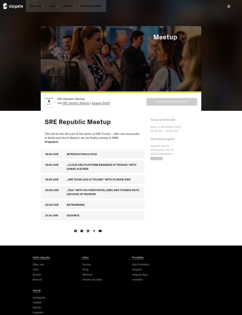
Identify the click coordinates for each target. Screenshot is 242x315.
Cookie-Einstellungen (216, 296)
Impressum (186, 296)
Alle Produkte (131, 264)
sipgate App (131, 274)
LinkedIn (173, 280)
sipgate (128, 269)
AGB (128, 296)
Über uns (36, 6)
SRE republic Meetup (76, 103)
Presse (82, 264)
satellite (128, 280)
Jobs (52, 6)
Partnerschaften (91, 6)
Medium (83, 274)
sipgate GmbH (101, 103)
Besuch (37, 280)
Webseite (156, 158)
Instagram (174, 264)
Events (68, 6)
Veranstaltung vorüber (172, 101)
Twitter (172, 269)
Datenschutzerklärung (155, 296)
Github (172, 274)
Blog (81, 269)
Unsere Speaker (88, 280)
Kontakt (110, 296)
